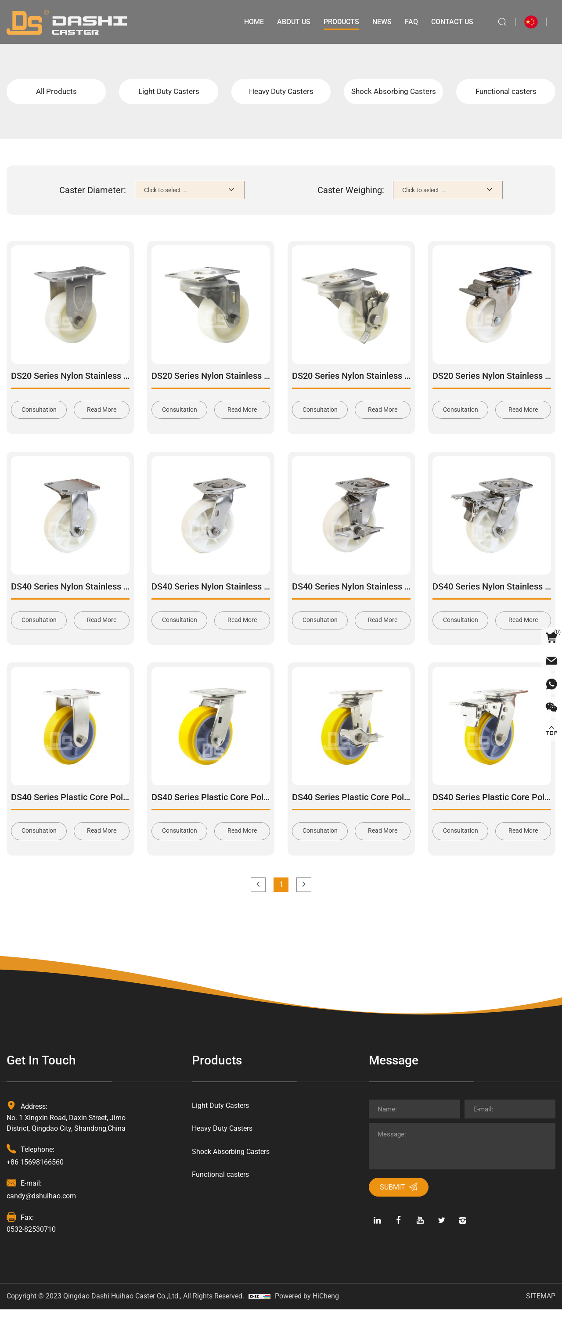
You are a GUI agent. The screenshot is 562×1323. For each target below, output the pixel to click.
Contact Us (451, 22)
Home (253, 22)
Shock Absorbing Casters (393, 97)
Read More (101, 421)
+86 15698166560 (35, 1175)
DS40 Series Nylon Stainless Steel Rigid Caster (102, 598)
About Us (292, 22)
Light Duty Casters (169, 97)
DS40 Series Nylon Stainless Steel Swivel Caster (245, 598)
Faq (410, 22)
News (380, 22)
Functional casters (506, 97)
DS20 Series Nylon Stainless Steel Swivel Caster (245, 387)
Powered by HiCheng (307, 1309)
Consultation (39, 421)
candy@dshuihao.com (41, 1209)
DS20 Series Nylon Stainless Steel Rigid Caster (102, 387)
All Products (56, 97)
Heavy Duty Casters (281, 97)
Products (340, 22)
